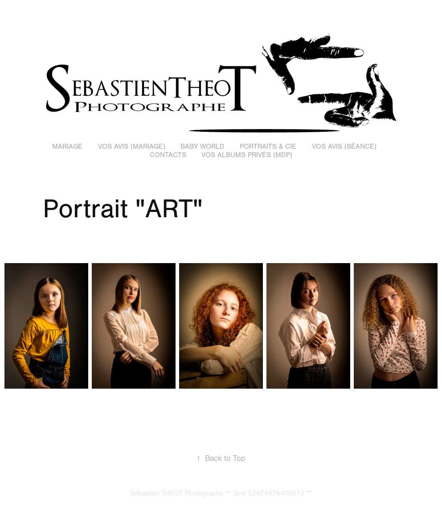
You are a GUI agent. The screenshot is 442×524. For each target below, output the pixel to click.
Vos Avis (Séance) (344, 146)
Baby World (202, 146)
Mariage (67, 146)
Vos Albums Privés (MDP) (246, 155)
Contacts (168, 155)
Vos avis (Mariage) (131, 146)
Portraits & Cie (268, 146)
